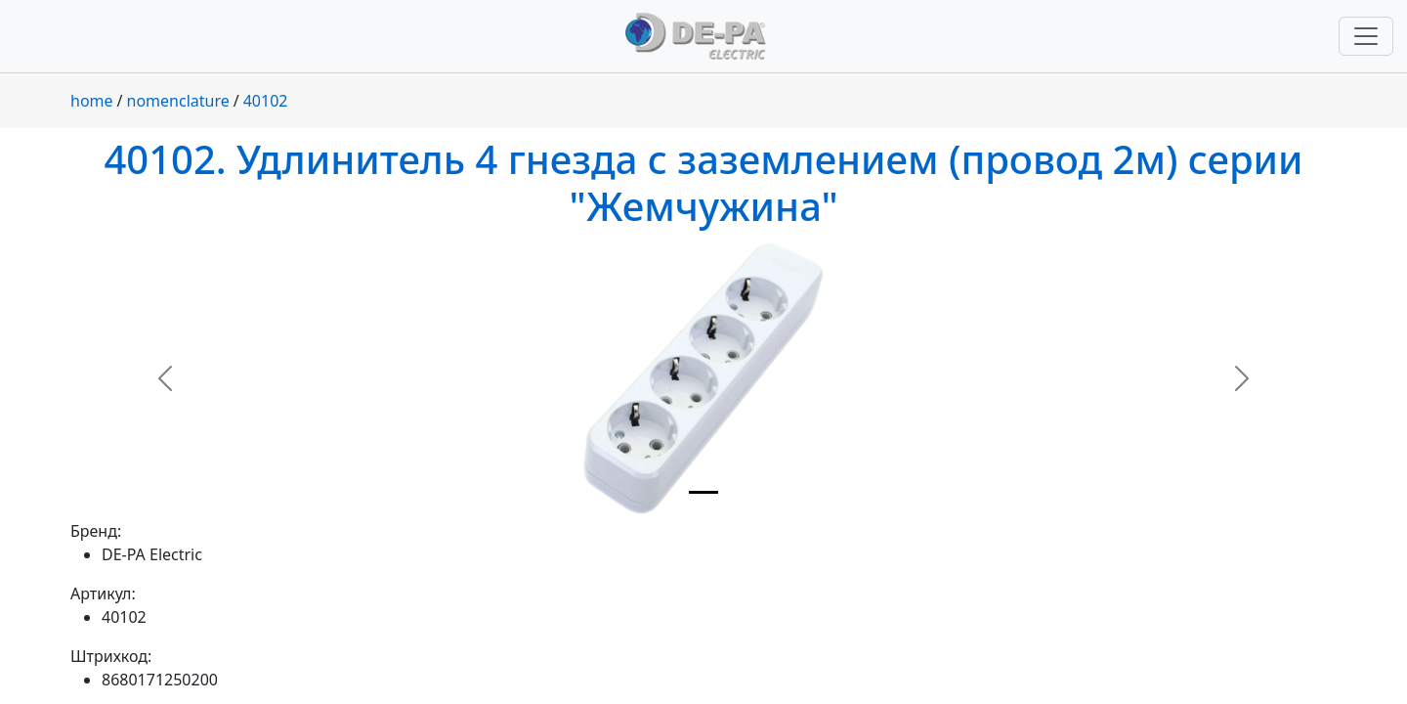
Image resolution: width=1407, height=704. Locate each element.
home (91, 100)
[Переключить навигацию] (1366, 36)
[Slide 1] (703, 492)
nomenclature (178, 100)
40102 (265, 100)
